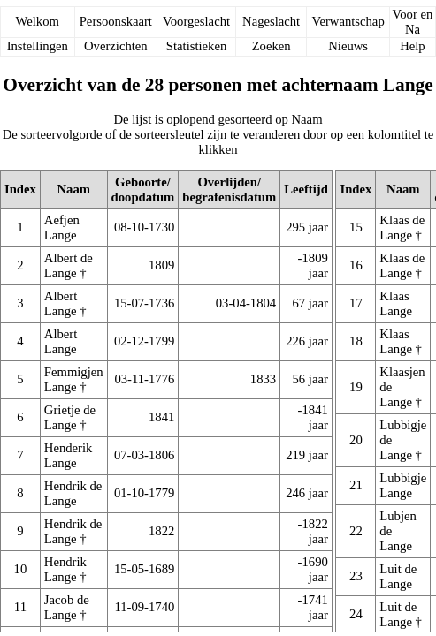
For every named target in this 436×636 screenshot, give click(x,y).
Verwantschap (348, 21)
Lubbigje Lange (402, 485)
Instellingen (37, 46)
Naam (73, 189)
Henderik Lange (68, 455)
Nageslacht (271, 21)
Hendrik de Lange (73, 493)
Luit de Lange (398, 576)
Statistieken (196, 46)
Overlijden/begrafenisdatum (229, 189)
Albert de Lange (68, 265)
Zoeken (271, 46)
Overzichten (116, 46)
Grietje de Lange (70, 417)
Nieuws (348, 46)
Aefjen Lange (62, 227)
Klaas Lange (395, 303)
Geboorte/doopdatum (143, 189)
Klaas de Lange (402, 227)
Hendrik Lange (65, 569)
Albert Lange (60, 303)
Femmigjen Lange (73, 379)
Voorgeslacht (196, 21)
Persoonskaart (116, 21)
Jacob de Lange (66, 607)
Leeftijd (306, 189)
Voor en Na (413, 21)
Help (412, 46)
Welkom (37, 21)
